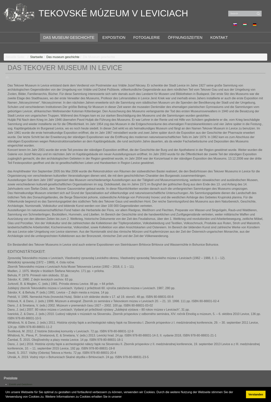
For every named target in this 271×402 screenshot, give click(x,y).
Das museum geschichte (62, 57)
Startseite (36, 57)
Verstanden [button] (255, 394)
